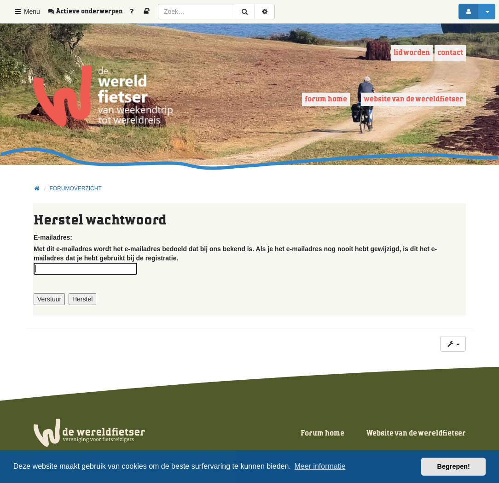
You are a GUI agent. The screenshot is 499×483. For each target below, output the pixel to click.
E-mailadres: (53, 237)
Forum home (326, 99)
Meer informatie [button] (319, 466)
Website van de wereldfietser (413, 99)
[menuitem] (88, 11)
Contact (450, 53)
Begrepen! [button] (453, 466)
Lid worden (412, 53)
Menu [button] (27, 11)
